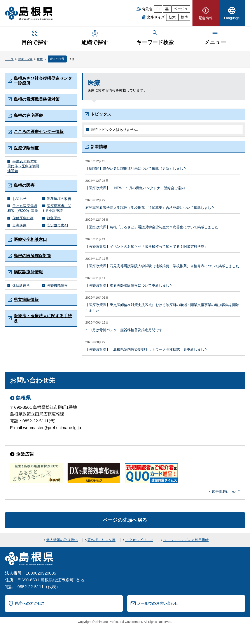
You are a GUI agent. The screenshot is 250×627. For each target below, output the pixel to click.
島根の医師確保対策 (32, 255)
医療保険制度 (26, 148)
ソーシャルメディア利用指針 (186, 540)
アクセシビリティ (139, 540)
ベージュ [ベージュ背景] (181, 9)
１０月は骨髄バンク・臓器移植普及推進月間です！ (125, 330)
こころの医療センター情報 (39, 131)
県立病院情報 (26, 299)
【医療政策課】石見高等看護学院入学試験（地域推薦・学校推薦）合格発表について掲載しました (162, 266)
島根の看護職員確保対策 (36, 99)
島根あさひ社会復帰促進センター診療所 (43, 80)
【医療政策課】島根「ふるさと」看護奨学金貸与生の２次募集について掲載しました (151, 227)
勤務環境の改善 (59, 199)
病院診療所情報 (28, 272)
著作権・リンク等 (101, 540)
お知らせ (19, 199)
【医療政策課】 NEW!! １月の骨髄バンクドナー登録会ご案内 (135, 188)
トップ (9, 59)
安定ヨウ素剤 (57, 225)
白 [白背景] (158, 9)
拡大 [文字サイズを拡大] (172, 17)
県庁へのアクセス (30, 603)
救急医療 (54, 218)
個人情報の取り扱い (62, 540)
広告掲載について (226, 492)
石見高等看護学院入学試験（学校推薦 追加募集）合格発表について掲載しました (150, 208)
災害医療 (19, 225)
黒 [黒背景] (167, 9)
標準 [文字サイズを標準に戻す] (184, 17)
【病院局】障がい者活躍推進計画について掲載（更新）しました (136, 168)
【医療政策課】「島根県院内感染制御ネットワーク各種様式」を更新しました (146, 349)
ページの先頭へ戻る (125, 520)
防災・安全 (25, 59)
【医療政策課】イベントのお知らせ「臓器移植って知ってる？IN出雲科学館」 (146, 246)
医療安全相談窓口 (30, 239)
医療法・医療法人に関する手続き (43, 318)
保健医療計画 (22, 218)
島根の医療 (24, 185)
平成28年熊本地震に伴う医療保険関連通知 (23, 166)
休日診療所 (21, 285)
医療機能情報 (57, 285)
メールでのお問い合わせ (157, 603)
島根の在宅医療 (28, 115)
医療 (40, 59)
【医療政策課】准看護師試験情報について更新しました (129, 285)
